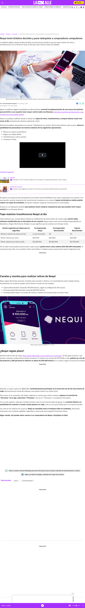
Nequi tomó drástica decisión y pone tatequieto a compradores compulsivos (39, 34)
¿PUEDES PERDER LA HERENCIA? (52, 7)
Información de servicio (16, 187)
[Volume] (76, 605)
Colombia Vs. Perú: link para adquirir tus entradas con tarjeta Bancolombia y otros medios (39, 179)
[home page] (43, 2)
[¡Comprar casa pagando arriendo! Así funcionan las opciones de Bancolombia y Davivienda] (4, 189)
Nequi (16, 480)
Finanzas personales (27, 480)
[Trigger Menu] (2, 2)
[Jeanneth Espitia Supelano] (10, 103)
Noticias (8, 34)
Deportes (12, 177)
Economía (15, 34)
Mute (70, 606)
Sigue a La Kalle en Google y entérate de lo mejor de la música (42, 474)
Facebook (77, 103)
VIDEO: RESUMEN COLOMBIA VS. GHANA (32, 7)
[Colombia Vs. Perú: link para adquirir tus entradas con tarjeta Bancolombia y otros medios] (4, 180)
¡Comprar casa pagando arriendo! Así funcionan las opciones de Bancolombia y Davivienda (39, 189)
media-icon (42, 605)
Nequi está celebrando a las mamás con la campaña (42, 355)
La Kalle (2, 34)
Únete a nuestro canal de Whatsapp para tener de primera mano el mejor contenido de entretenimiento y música (42, 471)
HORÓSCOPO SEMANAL (14, 7)
